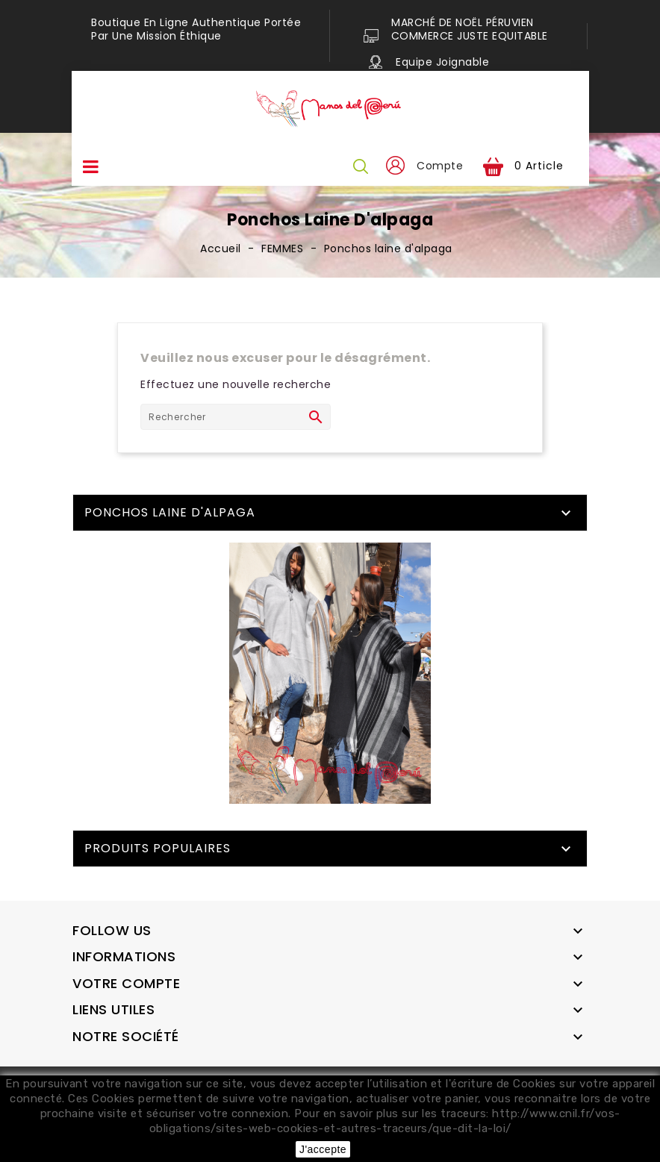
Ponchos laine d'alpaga (169, 512)
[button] (395, 166)
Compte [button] (440, 165)
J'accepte (322, 1149)
